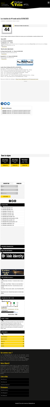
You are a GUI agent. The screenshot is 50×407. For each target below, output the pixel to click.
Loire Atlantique (4, 336)
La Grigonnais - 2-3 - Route (7, 42)
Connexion (18, 183)
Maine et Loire (4, 339)
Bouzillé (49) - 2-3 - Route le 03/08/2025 (9, 56)
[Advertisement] (25, 13)
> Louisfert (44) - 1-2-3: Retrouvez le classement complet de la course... (16, 110)
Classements (4, 46)
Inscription (6, 183)
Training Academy (4, 4)
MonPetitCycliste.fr (4, 390)
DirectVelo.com (4, 379)
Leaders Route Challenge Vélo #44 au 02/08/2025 (11, 67)
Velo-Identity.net (4, 395)
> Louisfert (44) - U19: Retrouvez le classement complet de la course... (16, 111)
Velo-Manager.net (4, 392)
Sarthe (2, 343)
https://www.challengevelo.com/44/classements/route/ (27, 79)
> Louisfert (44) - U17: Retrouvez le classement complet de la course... (16, 113)
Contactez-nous (22, 357)
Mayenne (3, 341)
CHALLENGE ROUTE (25, 64)
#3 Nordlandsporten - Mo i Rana (13, 309)
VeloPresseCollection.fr (5, 384)
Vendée (2, 346)
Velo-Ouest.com (4, 382)
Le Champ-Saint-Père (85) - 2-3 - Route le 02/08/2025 (12, 51)
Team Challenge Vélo (5, 5)
